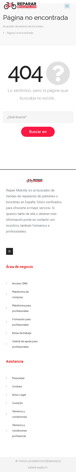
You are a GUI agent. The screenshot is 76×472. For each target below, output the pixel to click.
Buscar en (38, 132)
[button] (67, 6)
